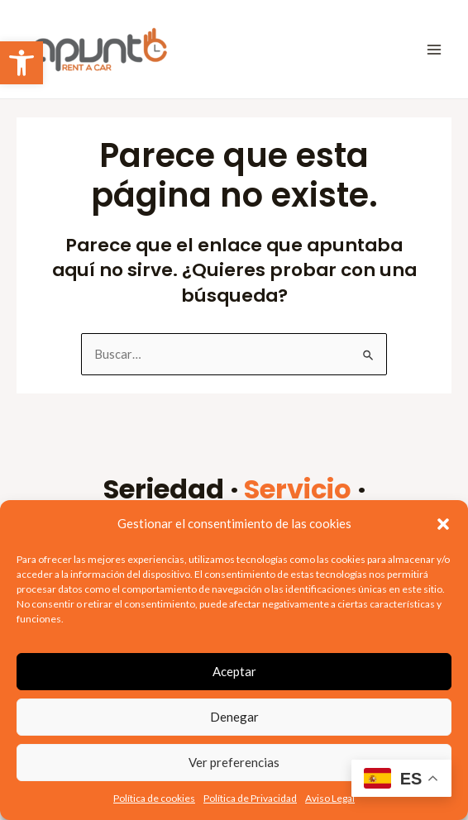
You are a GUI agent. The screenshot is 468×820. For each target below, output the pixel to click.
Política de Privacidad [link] (250, 798)
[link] (21, 62)
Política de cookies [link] (154, 798)
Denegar (234, 716)
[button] (443, 524)
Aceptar (234, 671)
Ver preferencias (234, 762)
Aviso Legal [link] (330, 798)
